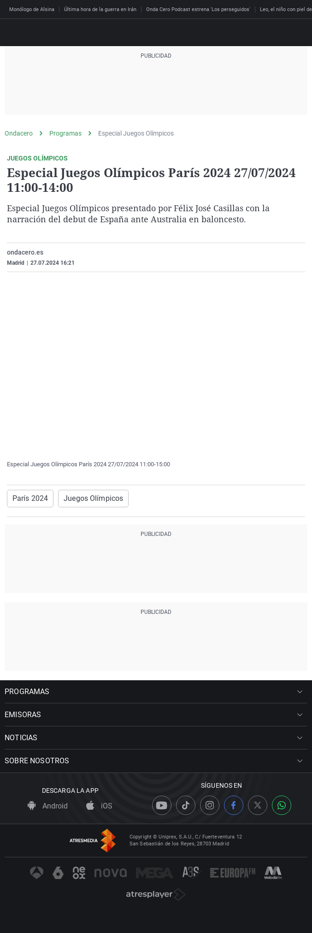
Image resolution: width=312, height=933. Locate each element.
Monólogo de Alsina (31, 9)
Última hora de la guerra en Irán (100, 9)
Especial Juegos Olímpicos (136, 133)
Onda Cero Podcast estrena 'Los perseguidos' (198, 9)
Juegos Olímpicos (93, 498)
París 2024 (30, 498)
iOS (99, 806)
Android (48, 806)
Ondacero (19, 133)
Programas (65, 133)
